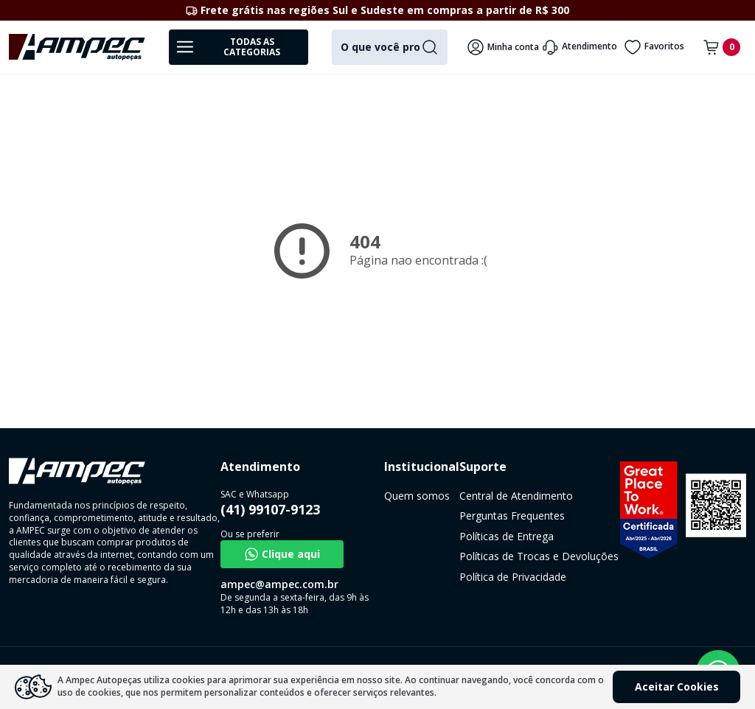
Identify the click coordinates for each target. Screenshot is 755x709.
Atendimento (579, 47)
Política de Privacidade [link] (512, 577)
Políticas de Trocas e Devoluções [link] (539, 556)
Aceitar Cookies (677, 687)
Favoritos (654, 47)
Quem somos (417, 496)
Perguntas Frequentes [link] (512, 516)
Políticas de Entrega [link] (506, 536)
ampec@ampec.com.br (279, 584)
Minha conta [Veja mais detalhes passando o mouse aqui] (503, 47)
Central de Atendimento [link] (516, 496)
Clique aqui (282, 554)
